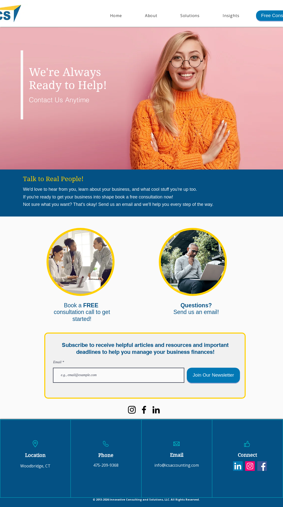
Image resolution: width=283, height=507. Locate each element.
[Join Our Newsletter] (213, 375)
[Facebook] (144, 410)
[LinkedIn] (156, 410)
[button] (190, 15)
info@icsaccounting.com (176, 465)
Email (57, 362)
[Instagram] (132, 410)
